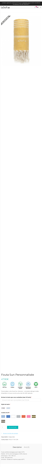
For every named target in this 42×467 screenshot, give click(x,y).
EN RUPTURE (13, 427)
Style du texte (5, 404)
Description (17, 447)
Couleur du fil (5, 412)
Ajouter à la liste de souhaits (10, 433)
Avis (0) (26, 447)
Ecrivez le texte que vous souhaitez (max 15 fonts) (16, 397)
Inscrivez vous (26, 2)
